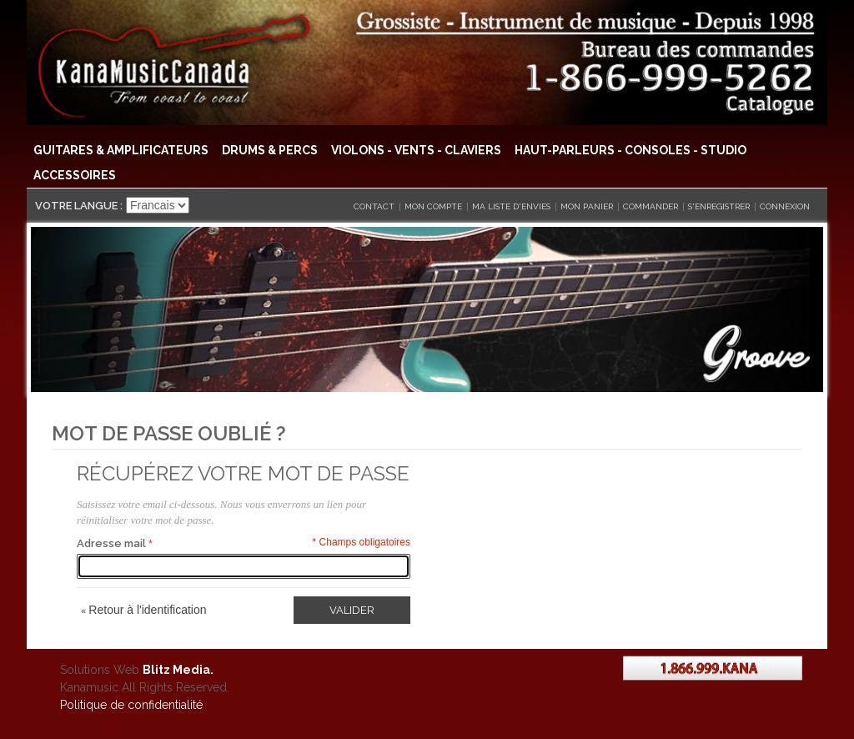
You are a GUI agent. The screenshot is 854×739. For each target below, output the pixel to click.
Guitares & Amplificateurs (120, 150)
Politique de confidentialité (131, 704)
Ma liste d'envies (511, 206)
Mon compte (433, 206)
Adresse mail (111, 543)
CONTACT (374, 206)
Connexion (785, 206)
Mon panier (586, 206)
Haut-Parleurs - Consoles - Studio (630, 150)
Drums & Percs (270, 150)
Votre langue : (79, 205)
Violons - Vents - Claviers (416, 150)
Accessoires (74, 175)
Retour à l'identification (144, 609)
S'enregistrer (719, 206)
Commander (650, 206)
